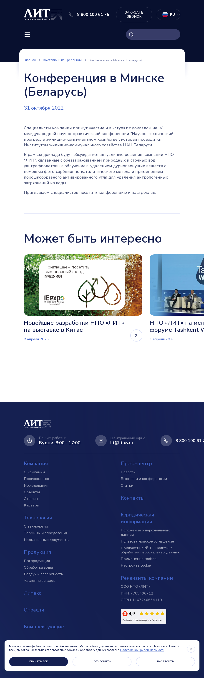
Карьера (31, 505)
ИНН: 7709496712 (137, 593)
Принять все (38, 661)
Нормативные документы (46, 539)
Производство (36, 479)
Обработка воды (38, 567)
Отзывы (31, 498)
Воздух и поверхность (43, 574)
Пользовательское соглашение (147, 541)
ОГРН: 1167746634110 (141, 599)
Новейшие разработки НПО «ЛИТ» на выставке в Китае (74, 326)
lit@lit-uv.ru (121, 443)
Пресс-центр (136, 463)
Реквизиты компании (147, 578)
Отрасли (34, 610)
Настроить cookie (136, 565)
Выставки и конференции (144, 479)
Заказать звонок (134, 14)
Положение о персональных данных (145, 532)
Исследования (36, 485)
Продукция (37, 552)
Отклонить (102, 661)
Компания (36, 463)
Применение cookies (138, 559)
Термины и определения (46, 533)
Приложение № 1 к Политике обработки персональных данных (150, 550)
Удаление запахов (39, 580)
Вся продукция (37, 560)
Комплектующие (44, 626)
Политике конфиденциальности (142, 650)
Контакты (133, 498)
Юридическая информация (137, 518)
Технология (38, 518)
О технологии (36, 526)
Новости (128, 472)
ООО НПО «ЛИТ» (135, 586)
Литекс (32, 593)
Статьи (127, 485)
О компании (34, 472)
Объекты (32, 492)
